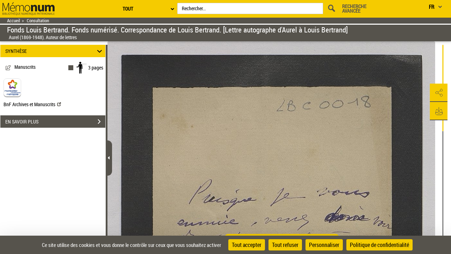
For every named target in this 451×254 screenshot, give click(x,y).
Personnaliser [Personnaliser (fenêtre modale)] (324, 245)
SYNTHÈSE (54, 51)
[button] (438, 93)
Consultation (38, 21)
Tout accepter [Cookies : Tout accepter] (246, 245)
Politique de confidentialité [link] (379, 245)
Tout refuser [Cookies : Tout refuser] (285, 245)
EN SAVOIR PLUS (55, 122)
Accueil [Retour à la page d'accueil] (13, 21)
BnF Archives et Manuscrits (32, 104)
